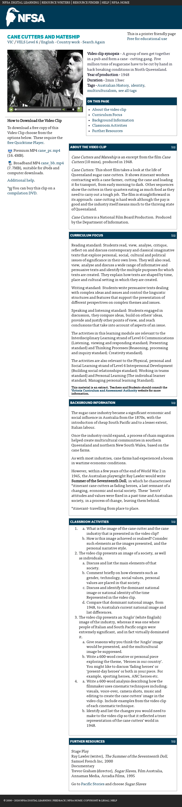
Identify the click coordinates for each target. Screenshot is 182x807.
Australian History (113, 86)
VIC (10, 42)
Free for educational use (147, 39)
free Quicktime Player (25, 143)
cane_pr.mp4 (49, 151)
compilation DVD (21, 193)
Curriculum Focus (107, 115)
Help (105, 2)
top (173, 147)
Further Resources (107, 131)
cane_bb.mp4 (52, 163)
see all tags (127, 91)
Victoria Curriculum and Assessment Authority (104, 390)
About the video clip (109, 110)
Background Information (113, 120)
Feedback (59, 800)
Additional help (20, 181)
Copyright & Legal (96, 800)
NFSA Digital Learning (20, 2)
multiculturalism (101, 91)
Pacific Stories (92, 784)
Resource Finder (86, 2)
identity (137, 86)
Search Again (93, 42)
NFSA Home (120, 2)
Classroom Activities (109, 126)
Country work (68, 42)
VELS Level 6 (27, 42)
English (47, 42)
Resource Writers (56, 2)
